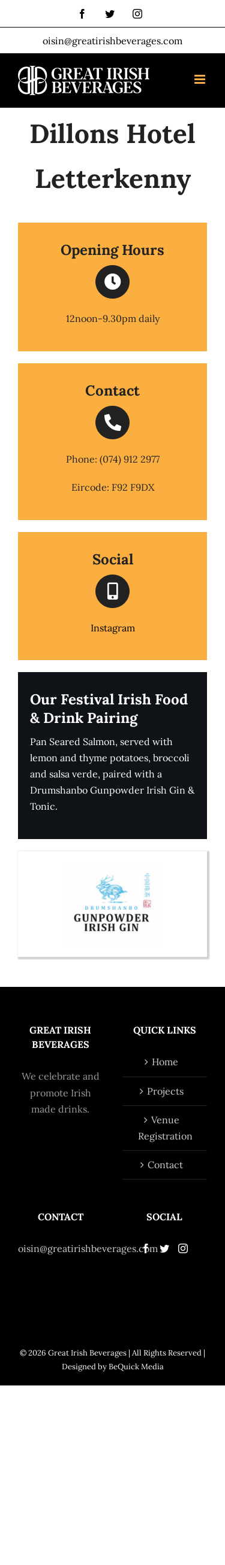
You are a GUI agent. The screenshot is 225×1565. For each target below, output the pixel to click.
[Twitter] (164, 1248)
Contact (165, 1165)
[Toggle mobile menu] (200, 79)
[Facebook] (146, 1248)
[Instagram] (183, 1248)
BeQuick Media (136, 1367)
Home (165, 1062)
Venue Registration (165, 1128)
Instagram (113, 628)
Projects (165, 1091)
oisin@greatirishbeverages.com (112, 41)
